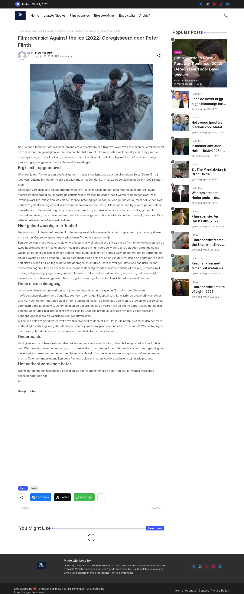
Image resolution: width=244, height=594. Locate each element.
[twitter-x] (207, 4)
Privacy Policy (220, 590)
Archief (144, 15)
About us (191, 590)
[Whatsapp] (84, 497)
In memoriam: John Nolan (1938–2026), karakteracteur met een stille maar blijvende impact (207, 148)
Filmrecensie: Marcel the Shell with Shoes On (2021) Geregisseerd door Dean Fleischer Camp (208, 242)
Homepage (24, 30)
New (36, 30)
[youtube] (214, 4)
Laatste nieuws (54, 15)
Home (35, 15)
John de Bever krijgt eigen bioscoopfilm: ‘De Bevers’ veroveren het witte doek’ (207, 101)
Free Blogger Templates (29, 592)
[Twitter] (62, 497)
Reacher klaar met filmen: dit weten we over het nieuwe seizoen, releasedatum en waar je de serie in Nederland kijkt (209, 266)
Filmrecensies (80, 15)
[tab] (34, 15)
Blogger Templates (51, 588)
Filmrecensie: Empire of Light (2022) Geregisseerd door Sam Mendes (208, 289)
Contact (203, 590)
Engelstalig (127, 15)
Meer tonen (155, 528)
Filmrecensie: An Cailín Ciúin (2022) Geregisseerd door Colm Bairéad (207, 219)
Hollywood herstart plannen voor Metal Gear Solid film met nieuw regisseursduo (208, 125)
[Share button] (101, 497)
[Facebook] (40, 497)
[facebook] (201, 4)
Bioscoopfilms (104, 15)
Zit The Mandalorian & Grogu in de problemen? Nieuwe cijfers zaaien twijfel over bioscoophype (209, 172)
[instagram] (221, 4)
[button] (226, 15)
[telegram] (227, 4)
